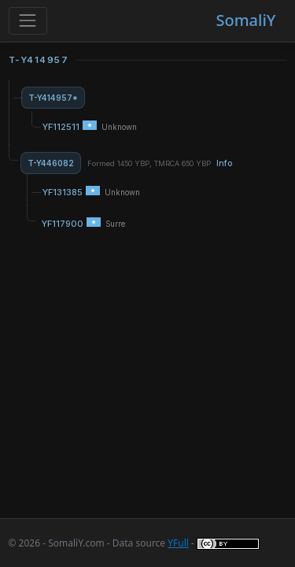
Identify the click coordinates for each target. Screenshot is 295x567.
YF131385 (62, 192)
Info (224, 163)
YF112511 (60, 126)
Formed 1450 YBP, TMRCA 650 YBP (159, 163)
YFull (178, 543)
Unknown (119, 127)
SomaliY (245, 20)
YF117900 (62, 223)
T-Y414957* (53, 97)
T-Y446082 (51, 163)
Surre (115, 224)
